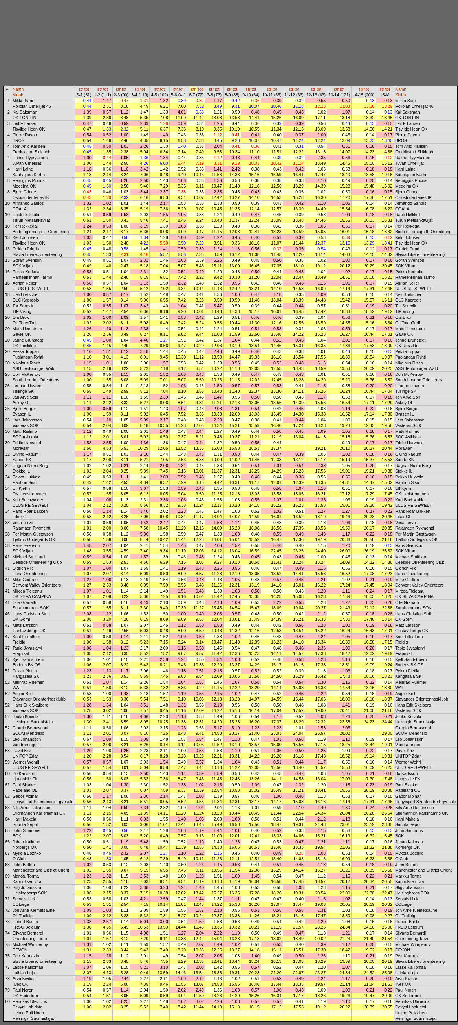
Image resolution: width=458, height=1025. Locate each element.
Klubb (18, 94)
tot (86, 89)
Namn (18, 89)
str (81, 89)
